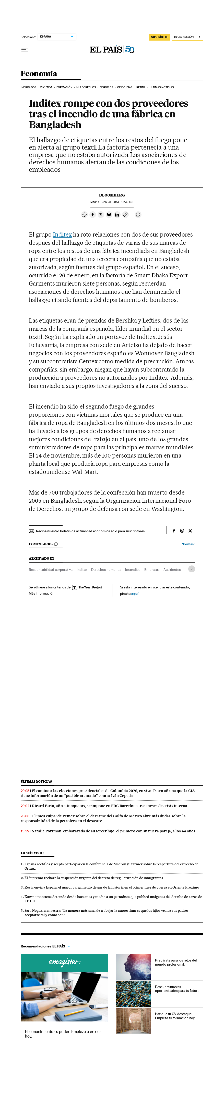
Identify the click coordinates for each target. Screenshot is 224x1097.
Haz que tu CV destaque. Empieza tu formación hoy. (175, 1016)
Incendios (132, 570)
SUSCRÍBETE (159, 37)
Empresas (151, 570)
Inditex (62, 234)
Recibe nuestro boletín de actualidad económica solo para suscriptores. (90, 531)
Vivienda (46, 87)
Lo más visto (32, 853)
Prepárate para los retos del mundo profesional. (176, 962)
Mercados (28, 87)
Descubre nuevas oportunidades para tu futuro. (177, 989)
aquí (134, 593)
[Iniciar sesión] (187, 37)
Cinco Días (124, 87)
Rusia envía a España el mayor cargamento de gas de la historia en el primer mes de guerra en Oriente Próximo (112, 887)
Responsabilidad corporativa (51, 570)
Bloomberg (112, 195)
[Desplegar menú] (25, 50)
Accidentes (172, 570)
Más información (43, 593)
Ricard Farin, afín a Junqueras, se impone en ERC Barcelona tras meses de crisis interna (109, 806)
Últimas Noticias (162, 87)
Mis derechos (86, 87)
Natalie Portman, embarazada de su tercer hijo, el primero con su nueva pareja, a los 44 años (113, 831)
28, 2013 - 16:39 (118, 202)
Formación (64, 87)
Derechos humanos (106, 570)
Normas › (188, 544)
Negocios (106, 87)
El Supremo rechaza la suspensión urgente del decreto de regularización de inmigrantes (94, 878)
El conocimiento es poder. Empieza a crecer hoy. (63, 1034)
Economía (39, 74)
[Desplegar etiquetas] (191, 568)
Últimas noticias (36, 781)
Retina (141, 87)
